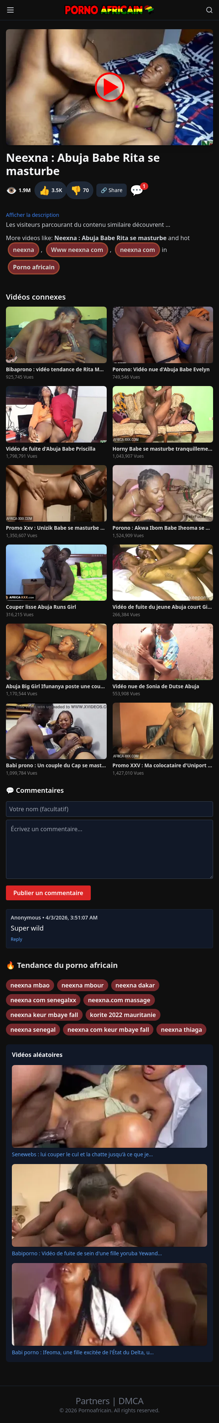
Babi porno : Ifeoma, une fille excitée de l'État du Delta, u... (83, 1352)
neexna (23, 250)
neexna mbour (83, 985)
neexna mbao (30, 985)
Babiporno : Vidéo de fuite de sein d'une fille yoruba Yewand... (87, 1253)
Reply (16, 939)
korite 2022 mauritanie (123, 1015)
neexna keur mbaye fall (44, 1015)
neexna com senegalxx (43, 1000)
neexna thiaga (181, 1030)
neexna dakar (135, 985)
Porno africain (33, 267)
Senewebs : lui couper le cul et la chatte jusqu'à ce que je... (82, 1154)
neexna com (137, 250)
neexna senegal (33, 1030)
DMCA (131, 1401)
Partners (94, 1401)
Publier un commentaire (48, 893)
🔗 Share (112, 190)
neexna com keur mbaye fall (108, 1030)
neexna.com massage (119, 1000)
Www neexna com (77, 250)
